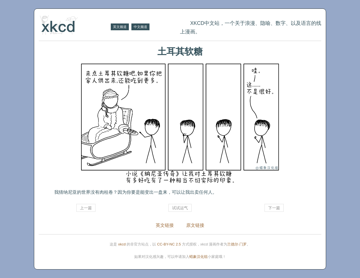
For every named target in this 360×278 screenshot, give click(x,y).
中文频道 (140, 27)
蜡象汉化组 (198, 257)
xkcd (122, 244)
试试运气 (180, 208)
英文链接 (165, 225)
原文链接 (195, 225)
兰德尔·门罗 (237, 244)
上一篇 (86, 208)
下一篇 (274, 208)
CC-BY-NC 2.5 (169, 244)
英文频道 (120, 27)
